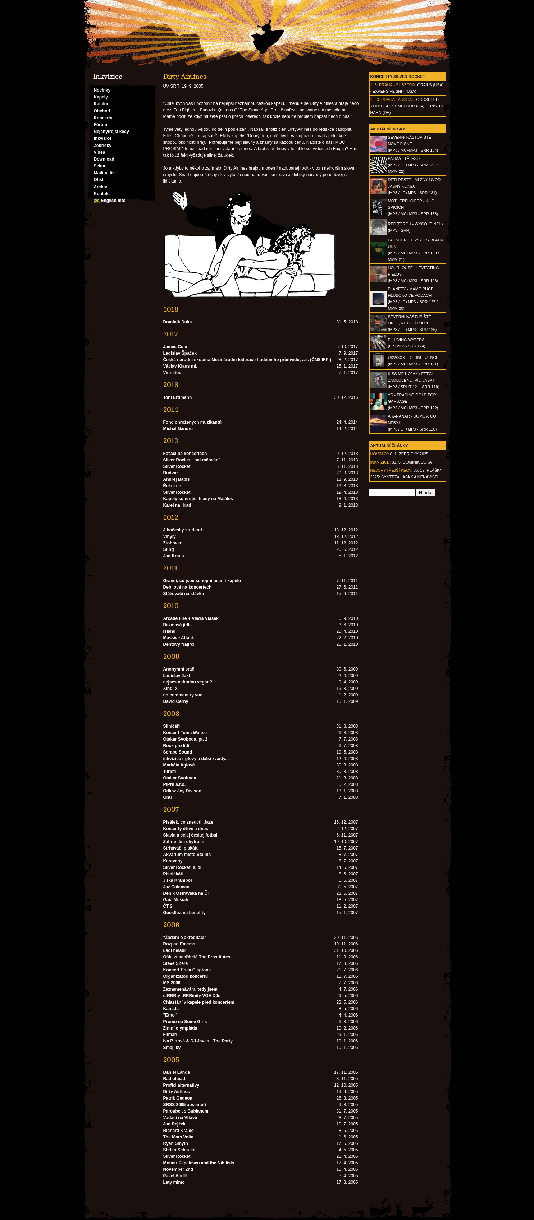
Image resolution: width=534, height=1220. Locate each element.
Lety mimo (174, 1182)
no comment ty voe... (184, 695)
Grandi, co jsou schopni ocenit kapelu (202, 580)
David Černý (175, 701)
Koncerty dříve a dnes (185, 828)
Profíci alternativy (181, 1085)
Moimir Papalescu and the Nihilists (198, 1162)
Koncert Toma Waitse (185, 732)
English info (113, 200)
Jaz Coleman (176, 886)
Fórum (100, 124)
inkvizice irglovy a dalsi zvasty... (196, 758)
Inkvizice (103, 138)
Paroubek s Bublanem (186, 1111)
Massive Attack (178, 637)
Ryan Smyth (175, 1143)
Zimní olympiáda (180, 1028)
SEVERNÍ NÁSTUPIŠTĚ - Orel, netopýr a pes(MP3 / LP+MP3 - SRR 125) (412, 323)
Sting (168, 549)
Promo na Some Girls (185, 1021)
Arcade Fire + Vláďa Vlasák (191, 618)
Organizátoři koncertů (185, 976)
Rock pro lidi (176, 745)
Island (169, 631)
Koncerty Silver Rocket (397, 76)
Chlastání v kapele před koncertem (198, 1002)
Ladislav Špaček (180, 353)
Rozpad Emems (179, 944)
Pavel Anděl (175, 1175)
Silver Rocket (177, 466)
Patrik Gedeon (177, 1098)
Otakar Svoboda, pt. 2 (185, 739)
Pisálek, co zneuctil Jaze (188, 822)
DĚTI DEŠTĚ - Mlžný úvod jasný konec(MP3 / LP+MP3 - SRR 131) (414, 186)
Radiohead (174, 1078)
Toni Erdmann (177, 397)
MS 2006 (172, 982)
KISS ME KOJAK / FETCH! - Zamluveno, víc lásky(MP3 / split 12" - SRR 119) (413, 380)
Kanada (171, 1008)
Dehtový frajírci (179, 644)
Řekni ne (172, 485)
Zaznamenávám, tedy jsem (190, 989)
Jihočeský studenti (182, 530)
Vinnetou (172, 372)
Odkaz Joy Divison (182, 790)
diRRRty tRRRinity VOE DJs (191, 995)
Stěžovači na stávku (183, 593)
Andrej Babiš (176, 479)
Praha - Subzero (397, 85)
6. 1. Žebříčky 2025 (409, 454)
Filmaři (170, 1034)
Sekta (99, 166)
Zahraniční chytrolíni (184, 841)
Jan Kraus (173, 555)
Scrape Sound (177, 752)
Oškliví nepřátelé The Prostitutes (197, 956)
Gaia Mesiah (175, 899)
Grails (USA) (430, 85)
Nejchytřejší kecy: (391, 470)
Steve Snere (175, 963)
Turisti (169, 771)
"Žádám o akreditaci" (184, 937)
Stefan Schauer (179, 1149)
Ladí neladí (174, 950)
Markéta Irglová (179, 765)
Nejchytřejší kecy (111, 131)
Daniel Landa (176, 1072)
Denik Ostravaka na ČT (186, 893)
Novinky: (379, 454)
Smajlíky (172, 1047)
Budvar (170, 472)
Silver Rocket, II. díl (183, 867)
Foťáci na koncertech (185, 453)
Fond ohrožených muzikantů (192, 422)
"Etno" (170, 1015)
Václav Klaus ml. (180, 366)
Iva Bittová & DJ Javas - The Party (198, 1041)
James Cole (175, 346)
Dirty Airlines (176, 1091)
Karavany (173, 861)
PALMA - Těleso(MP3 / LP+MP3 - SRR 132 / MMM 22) (413, 165)
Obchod (102, 111)
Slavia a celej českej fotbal (190, 835)
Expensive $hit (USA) (394, 91)
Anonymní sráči (179, 669)
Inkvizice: (380, 462)
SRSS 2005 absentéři (184, 1104)
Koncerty (103, 117)
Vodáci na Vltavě (180, 1117)
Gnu (167, 797)
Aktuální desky (387, 129)
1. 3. (374, 85)
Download (104, 159)
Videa (99, 152)
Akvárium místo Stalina (187, 854)
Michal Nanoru (178, 428)
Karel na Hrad (177, 505)
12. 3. (375, 99)
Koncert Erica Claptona (187, 969)
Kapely (101, 97)
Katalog (102, 103)
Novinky (102, 90)
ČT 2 (168, 906)
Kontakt (102, 193)
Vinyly (169, 536)
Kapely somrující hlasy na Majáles (198, 498)
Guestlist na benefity (184, 912)
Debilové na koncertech (187, 587)
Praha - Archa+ (397, 99)
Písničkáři (173, 873)
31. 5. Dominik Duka (412, 462)
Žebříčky (102, 145)
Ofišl (99, 179)
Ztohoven (173, 542)
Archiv (100, 186)
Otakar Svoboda (179, 778)
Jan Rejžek (174, 1124)
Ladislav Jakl (176, 675)
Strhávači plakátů (181, 848)
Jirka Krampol (177, 880)
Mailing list (105, 172)
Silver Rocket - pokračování (191, 459)
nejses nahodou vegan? (188, 682)
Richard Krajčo (178, 1130)
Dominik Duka (177, 321)
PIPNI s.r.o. (174, 784)
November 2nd (178, 1169)
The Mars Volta (178, 1137)
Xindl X (170, 688)
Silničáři (171, 726)
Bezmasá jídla (177, 624)
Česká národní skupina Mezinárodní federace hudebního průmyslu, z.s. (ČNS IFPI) (247, 359)
